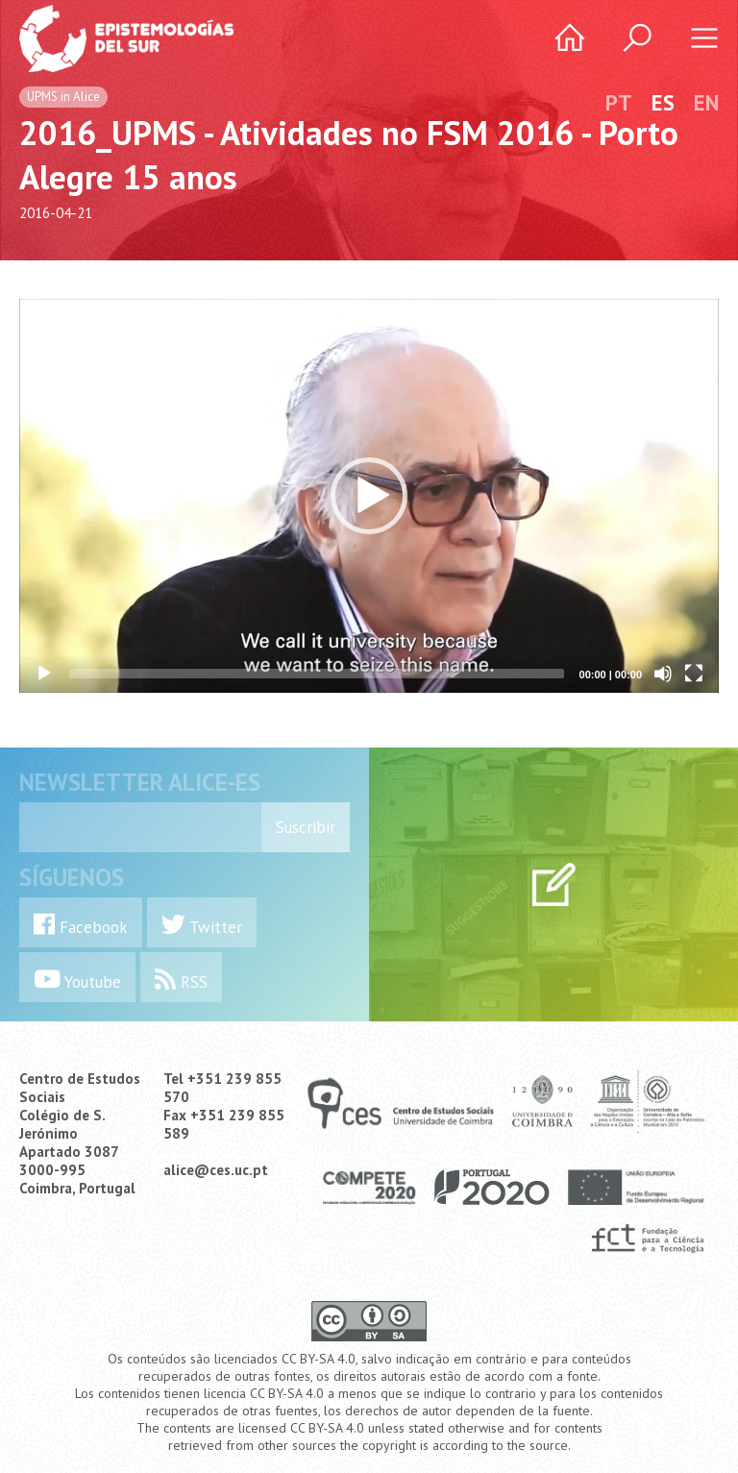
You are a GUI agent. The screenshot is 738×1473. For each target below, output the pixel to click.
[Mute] (663, 673)
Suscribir (305, 827)
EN (706, 102)
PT (618, 102)
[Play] (44, 673)
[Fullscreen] (693, 673)
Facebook (81, 925)
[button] (369, 495)
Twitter (201, 925)
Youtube (77, 980)
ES (663, 102)
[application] (369, 496)
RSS (181, 980)
